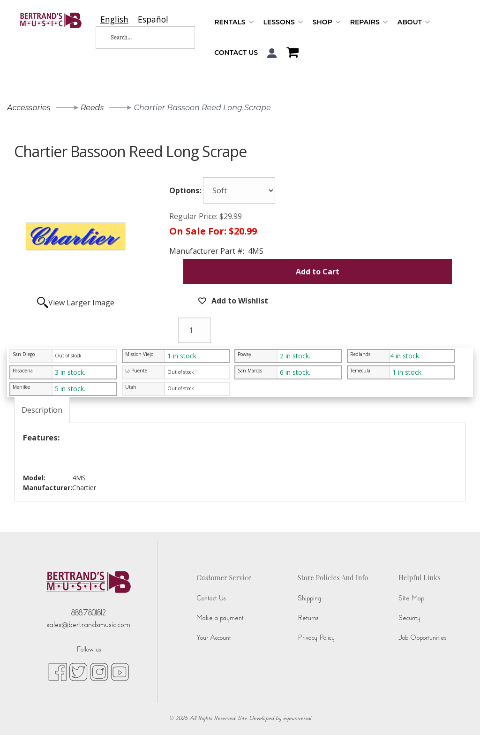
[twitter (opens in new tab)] (78, 671)
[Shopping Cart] (290, 53)
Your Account (213, 638)
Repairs (369, 22)
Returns (308, 618)
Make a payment (220, 618)
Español (153, 19)
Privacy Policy (316, 638)
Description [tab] (42, 410)
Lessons (283, 22)
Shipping (309, 598)
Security (409, 618)
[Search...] (139, 37)
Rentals (234, 22)
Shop (327, 22)
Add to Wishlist (239, 301)
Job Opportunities (422, 638)
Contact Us (236, 52)
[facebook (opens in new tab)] (57, 671)
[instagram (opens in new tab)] (99, 671)
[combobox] (114, 19)
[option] (153, 19)
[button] (272, 53)
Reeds (92, 107)
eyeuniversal (297, 718)
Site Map (411, 598)
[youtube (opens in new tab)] (120, 671)
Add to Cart (317, 271)
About (414, 22)
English (114, 19)
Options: (185, 190)
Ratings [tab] (91, 410)
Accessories (29, 107)
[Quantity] (194, 330)
